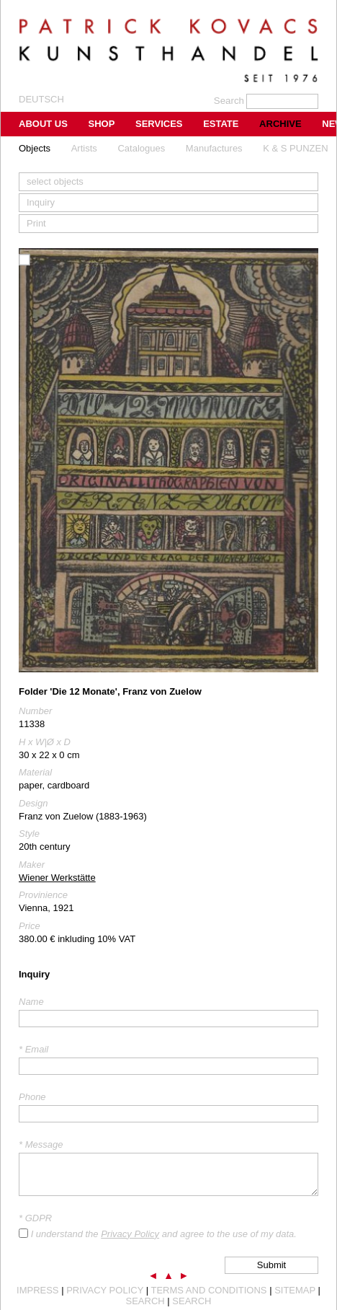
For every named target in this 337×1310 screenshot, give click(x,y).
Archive (280, 123)
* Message (41, 1144)
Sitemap (294, 1290)
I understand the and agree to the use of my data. (164, 1233)
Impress (38, 1290)
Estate (220, 123)
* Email (33, 1049)
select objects (55, 181)
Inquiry (41, 202)
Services (159, 123)
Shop (102, 123)
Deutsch (41, 99)
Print (36, 223)
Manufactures (214, 148)
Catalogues (141, 148)
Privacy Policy (130, 1233)
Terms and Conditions (208, 1290)
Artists (84, 148)
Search (145, 1301)
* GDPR (35, 1218)
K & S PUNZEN (295, 148)
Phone (32, 1096)
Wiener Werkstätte (57, 877)
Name (31, 1001)
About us (43, 123)
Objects (34, 148)
